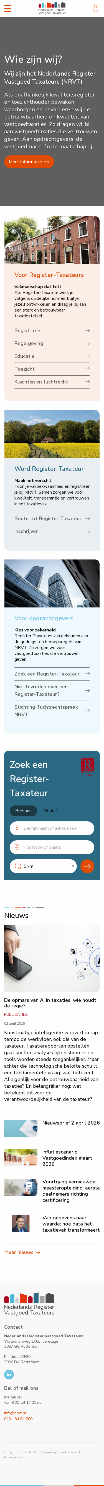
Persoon (23, 811)
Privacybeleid (15, 1457)
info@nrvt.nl (15, 1413)
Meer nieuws (19, 1252)
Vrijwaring (48, 1452)
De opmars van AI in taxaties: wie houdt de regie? (50, 1003)
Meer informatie (29, 162)
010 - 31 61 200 (18, 1419)
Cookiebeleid (69, 1452)
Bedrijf (50, 811)
